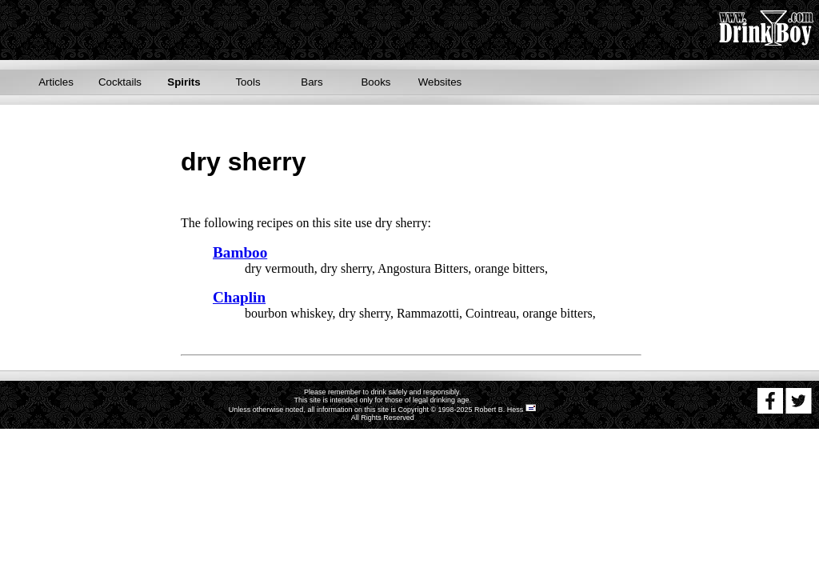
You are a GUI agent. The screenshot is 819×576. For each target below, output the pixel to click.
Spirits (183, 82)
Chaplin (239, 297)
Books (375, 82)
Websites (440, 82)
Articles (56, 82)
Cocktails (120, 82)
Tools (247, 82)
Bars (311, 82)
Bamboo (240, 252)
